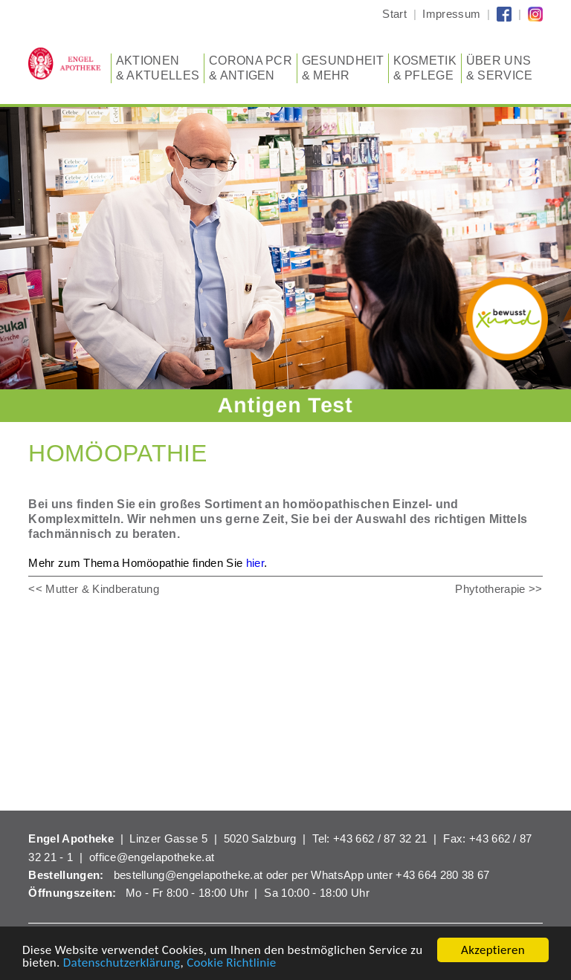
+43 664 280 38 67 (442, 875)
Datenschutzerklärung (122, 963)
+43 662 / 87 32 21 (380, 838)
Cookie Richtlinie (231, 963)
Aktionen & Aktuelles (158, 67)
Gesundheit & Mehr (343, 67)
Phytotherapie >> (498, 589)
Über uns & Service (499, 67)
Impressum (451, 13)
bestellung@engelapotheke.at (188, 875)
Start (394, 13)
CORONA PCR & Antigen (250, 67)
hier (255, 562)
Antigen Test (285, 405)
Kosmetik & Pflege (425, 67)
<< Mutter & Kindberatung (93, 589)
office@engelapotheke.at (151, 857)
